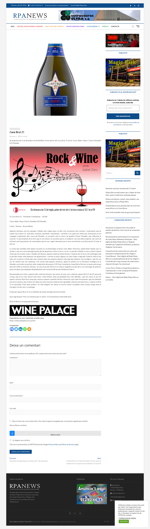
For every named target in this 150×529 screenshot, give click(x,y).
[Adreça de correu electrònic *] (75, 275)
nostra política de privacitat (71, 292)
